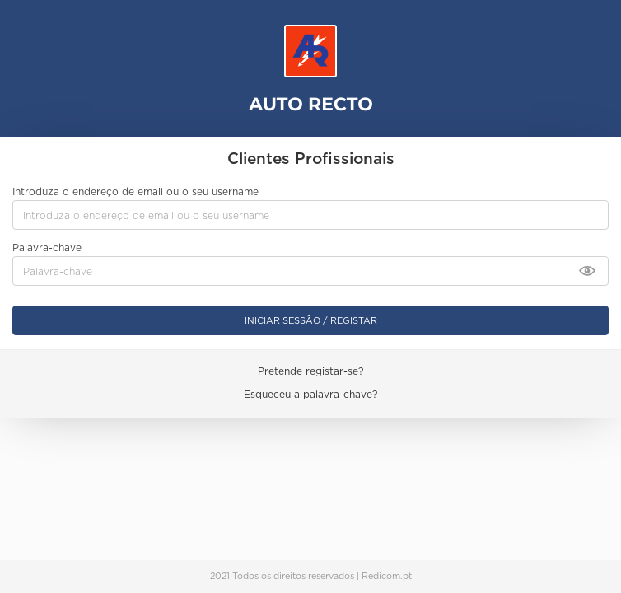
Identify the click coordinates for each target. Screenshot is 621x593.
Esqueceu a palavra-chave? (310, 394)
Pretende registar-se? (310, 371)
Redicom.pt (387, 576)
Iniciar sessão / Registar (311, 320)
